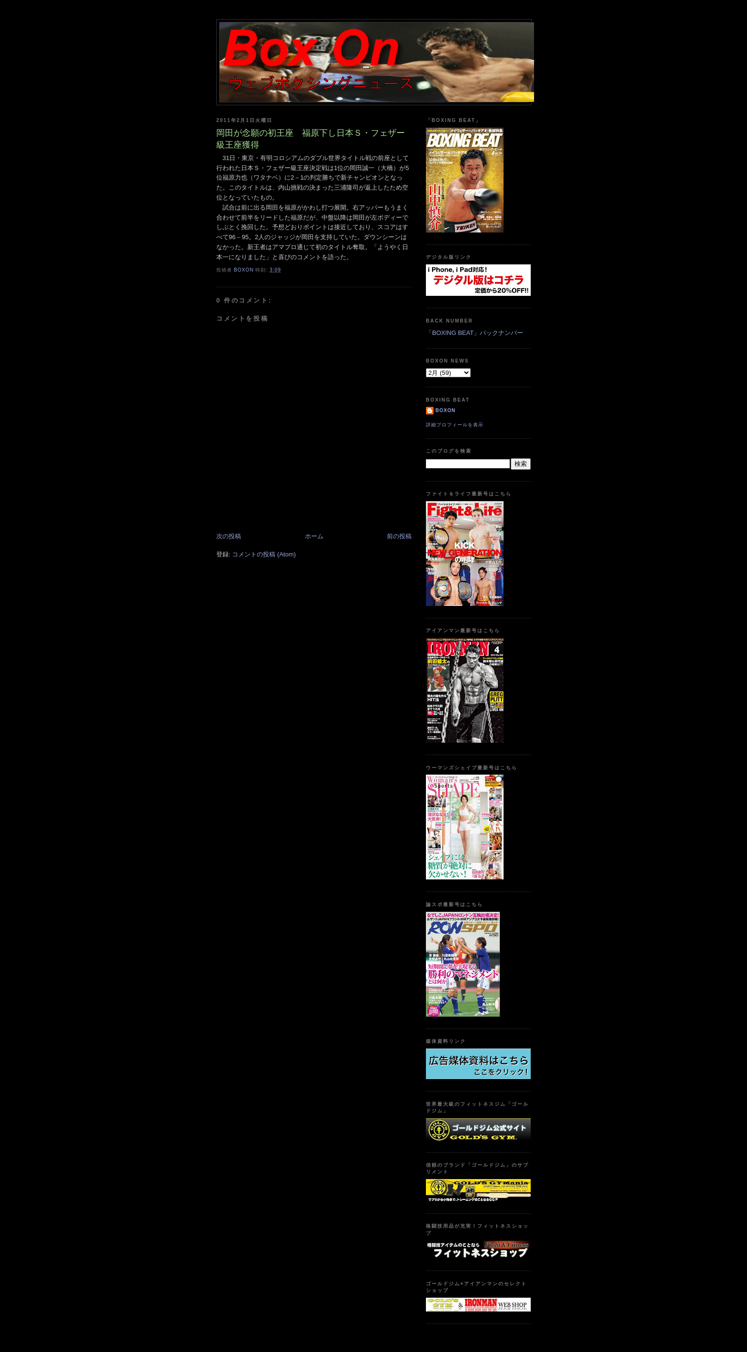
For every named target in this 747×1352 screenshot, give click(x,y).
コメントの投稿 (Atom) (264, 554)
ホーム (314, 536)
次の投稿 (228, 536)
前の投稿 (399, 536)
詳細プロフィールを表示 (455, 424)
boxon (445, 410)
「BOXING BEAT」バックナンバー (474, 332)
